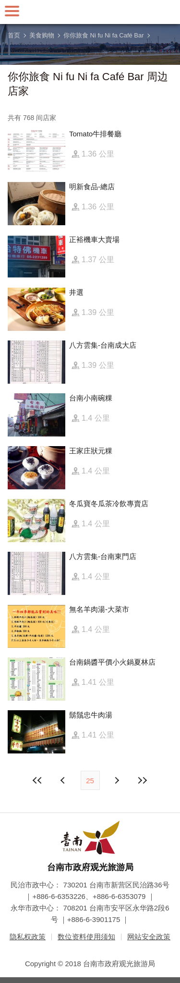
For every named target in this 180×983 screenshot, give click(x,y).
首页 (14, 35)
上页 (116, 780)
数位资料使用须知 (86, 937)
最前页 (37, 780)
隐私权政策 (28, 937)
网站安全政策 (148, 937)
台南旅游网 (90, 12)
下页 (63, 780)
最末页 (142, 780)
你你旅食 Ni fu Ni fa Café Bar (103, 35)
